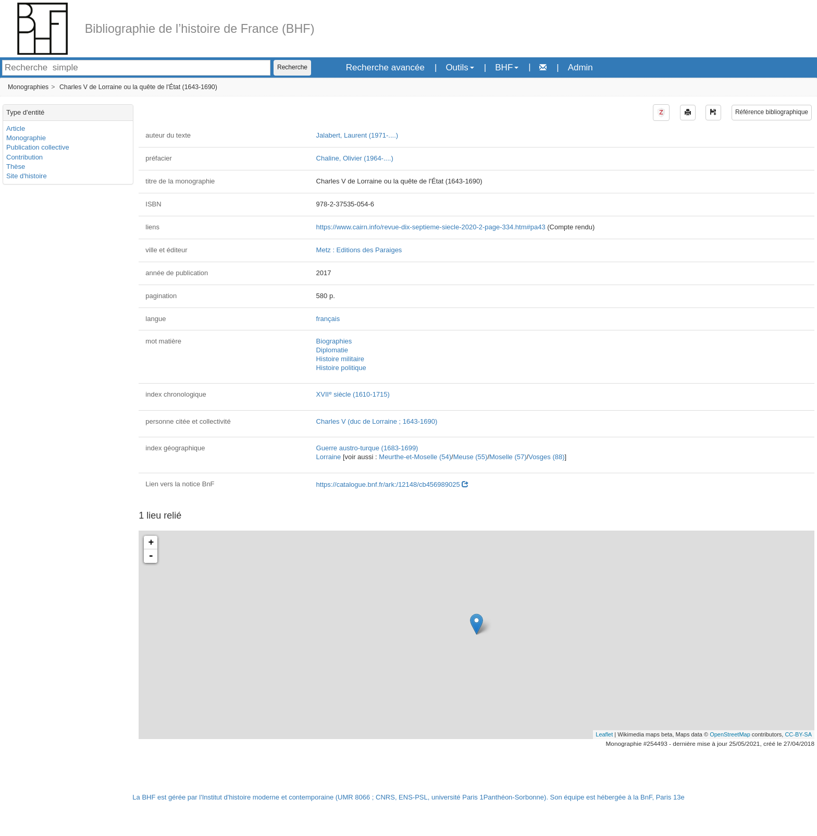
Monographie (26, 138)
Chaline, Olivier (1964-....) (354, 158)
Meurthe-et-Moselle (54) (415, 457)
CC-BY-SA (798, 734)
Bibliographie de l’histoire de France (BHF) (200, 28)
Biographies (334, 341)
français (328, 319)
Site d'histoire (26, 176)
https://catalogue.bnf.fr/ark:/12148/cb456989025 (392, 484)
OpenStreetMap (730, 734)
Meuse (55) (470, 457)
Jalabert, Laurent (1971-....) (357, 135)
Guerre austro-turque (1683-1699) (367, 448)
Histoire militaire (340, 359)
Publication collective (37, 147)
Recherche (292, 67)
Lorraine (328, 457)
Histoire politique (341, 368)
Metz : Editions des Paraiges (359, 250)
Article (15, 128)
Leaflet (604, 734)
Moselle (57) (508, 457)
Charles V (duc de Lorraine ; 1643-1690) (377, 421)
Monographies (28, 87)
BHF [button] (506, 67)
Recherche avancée (385, 67)
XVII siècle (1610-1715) (353, 394)
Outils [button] (459, 67)
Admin (580, 67)
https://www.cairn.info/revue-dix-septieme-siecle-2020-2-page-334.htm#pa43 (431, 227)
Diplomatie (332, 350)
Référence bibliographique (771, 112)
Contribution (24, 157)
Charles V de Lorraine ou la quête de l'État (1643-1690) (138, 87)
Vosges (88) (546, 457)
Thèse (15, 166)
